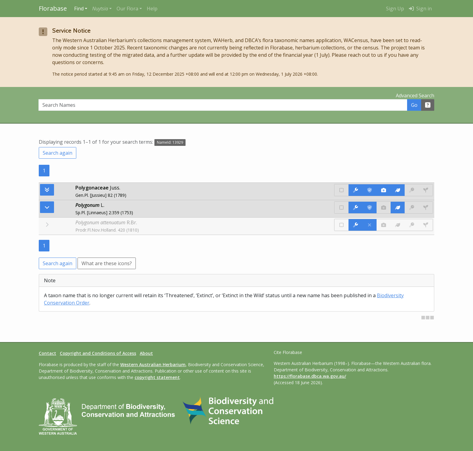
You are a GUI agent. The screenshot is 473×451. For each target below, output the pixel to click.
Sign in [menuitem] (420, 8)
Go (414, 105)
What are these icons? (106, 263)
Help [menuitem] (152, 8)
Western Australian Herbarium (153, 364)
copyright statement (157, 377)
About (146, 353)
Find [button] (79, 8)
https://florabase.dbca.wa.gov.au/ (310, 376)
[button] (102, 8)
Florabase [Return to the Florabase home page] (53, 8)
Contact (47, 353)
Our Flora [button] (127, 8)
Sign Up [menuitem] (395, 8)
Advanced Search (415, 95)
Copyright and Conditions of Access (98, 353)
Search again (57, 153)
